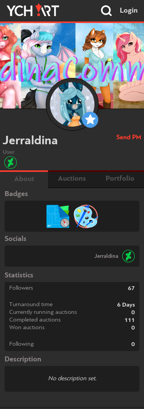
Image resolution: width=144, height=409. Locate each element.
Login (129, 11)
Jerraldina (106, 256)
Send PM (128, 137)
